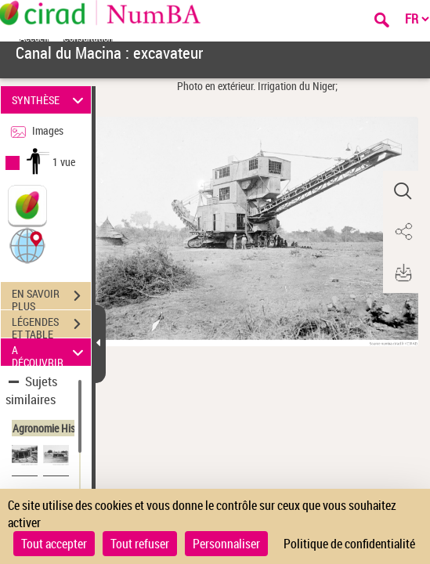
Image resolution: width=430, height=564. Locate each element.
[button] (27, 244)
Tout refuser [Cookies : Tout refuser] (139, 543)
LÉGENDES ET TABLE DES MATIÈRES (51, 325)
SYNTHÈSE (50, 100)
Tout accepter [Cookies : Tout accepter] (54, 543)
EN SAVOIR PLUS (51, 297)
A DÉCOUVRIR (50, 352)
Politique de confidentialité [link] (349, 543)
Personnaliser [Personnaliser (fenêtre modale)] (226, 543)
